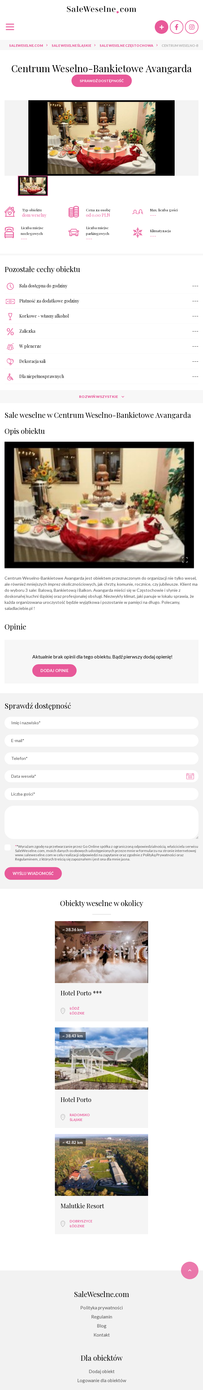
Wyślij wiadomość (33, 873)
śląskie (124, 1013)
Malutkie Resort (82, 1099)
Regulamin (101, 1209)
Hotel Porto (124, 993)
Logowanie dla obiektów (101, 1273)
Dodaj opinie (54, 670)
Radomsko (128, 1008)
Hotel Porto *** (32, 993)
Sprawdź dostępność (102, 80)
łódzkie (28, 1013)
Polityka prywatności (101, 1200)
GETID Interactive (113, 1372)
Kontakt (102, 1228)
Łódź (26, 1008)
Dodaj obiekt (102, 1264)
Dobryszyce (81, 1114)
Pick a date (190, 776)
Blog (101, 1219)
